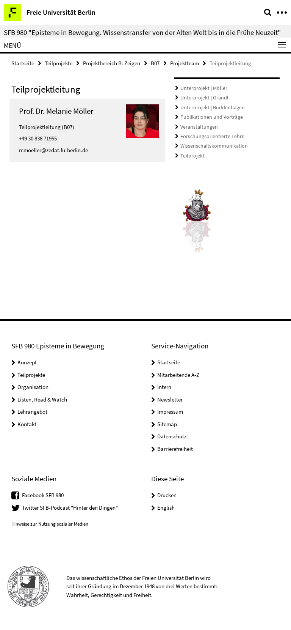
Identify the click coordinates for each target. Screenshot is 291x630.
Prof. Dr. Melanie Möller (56, 111)
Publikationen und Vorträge (208, 116)
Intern (164, 387)
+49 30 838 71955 (38, 138)
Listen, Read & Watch (42, 399)
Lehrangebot (32, 411)
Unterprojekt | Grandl (202, 97)
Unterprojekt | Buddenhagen (209, 107)
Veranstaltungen (197, 125)
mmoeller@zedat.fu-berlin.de (53, 150)
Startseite (22, 63)
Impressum (170, 411)
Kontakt (26, 424)
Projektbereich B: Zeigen (111, 63)
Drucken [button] (167, 495)
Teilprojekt (191, 153)
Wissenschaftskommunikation (210, 144)
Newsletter (170, 399)
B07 (155, 63)
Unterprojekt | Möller (201, 88)
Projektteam (184, 63)
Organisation (32, 387)
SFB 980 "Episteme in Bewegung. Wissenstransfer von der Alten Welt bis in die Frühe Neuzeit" (142, 32)
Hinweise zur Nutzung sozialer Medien (49, 524)
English (166, 507)
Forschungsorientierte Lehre (209, 134)
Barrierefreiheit (175, 448)
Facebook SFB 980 (43, 495)
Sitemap (167, 424)
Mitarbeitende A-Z (178, 374)
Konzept (27, 362)
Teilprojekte (58, 63)
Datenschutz (171, 436)
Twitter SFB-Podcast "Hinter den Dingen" (70, 507)
